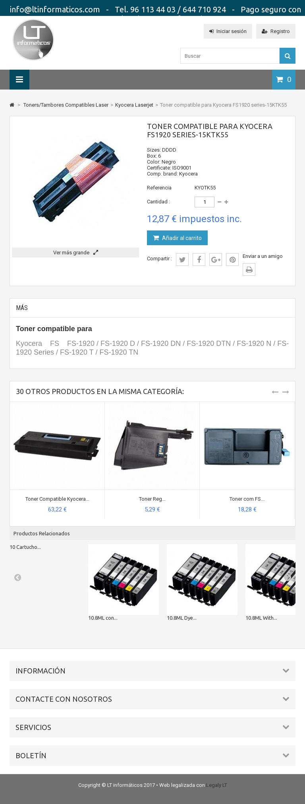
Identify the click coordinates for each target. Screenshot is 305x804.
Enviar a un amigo (263, 256)
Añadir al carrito (181, 238)
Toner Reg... (152, 499)
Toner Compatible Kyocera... (57, 499)
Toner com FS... (247, 499)
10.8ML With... (261, 618)
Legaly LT (216, 785)
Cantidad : (158, 202)
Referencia (159, 188)
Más (22, 308)
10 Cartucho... (25, 547)
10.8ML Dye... (182, 618)
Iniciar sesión (228, 31)
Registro (276, 31)
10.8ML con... (103, 618)
